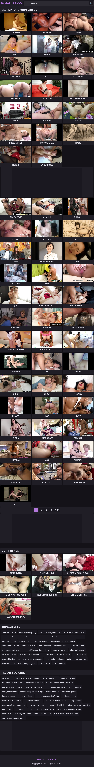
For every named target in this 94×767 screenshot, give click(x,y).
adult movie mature (77, 650)
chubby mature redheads (54, 659)
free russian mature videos (36, 637)
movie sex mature (69, 696)
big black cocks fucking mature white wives (73, 705)
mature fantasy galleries (71, 700)
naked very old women (22, 714)
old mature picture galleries (12, 687)
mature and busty (26, 696)
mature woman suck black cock (66, 714)
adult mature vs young (27, 632)
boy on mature (44, 663)
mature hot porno (69, 692)
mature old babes (63, 654)
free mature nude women (12, 650)
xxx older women (74, 687)
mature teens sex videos (32, 659)
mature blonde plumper (11, 659)
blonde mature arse (59, 650)
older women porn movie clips (31, 692)
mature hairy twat (52, 692)
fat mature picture (9, 654)
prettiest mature (47, 654)
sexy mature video (68, 678)
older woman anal (45, 646)
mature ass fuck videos (42, 714)
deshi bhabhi (7, 709)
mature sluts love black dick (12, 637)
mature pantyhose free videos (13, 705)
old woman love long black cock (69, 709)
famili (83, 632)
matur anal (6, 714)
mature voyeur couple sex (76, 659)
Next (57, 510)
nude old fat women (76, 646)
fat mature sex (7, 678)
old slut (22, 641)
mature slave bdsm (52, 700)
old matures (33, 709)
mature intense (59, 663)
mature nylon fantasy (75, 637)
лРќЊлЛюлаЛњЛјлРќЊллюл (13, 718)
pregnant (5, 641)
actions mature (60, 646)
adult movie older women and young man (44, 641)
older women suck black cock (37, 687)
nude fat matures (79, 654)
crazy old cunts (20, 709)
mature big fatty (68, 641)
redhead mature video (34, 683)
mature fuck (7, 663)
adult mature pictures (10, 646)
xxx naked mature (9, 632)
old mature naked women (29, 654)
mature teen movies (70, 632)
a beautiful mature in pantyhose (37, 650)
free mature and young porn (25, 663)
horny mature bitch (9, 692)
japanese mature (47, 709)
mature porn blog (58, 687)
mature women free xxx (33, 700)
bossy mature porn (9, 696)
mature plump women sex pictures (41, 705)
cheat (14, 641)
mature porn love (28, 646)
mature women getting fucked (47, 696)
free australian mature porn (13, 683)
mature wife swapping (50, 678)
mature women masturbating (27, 678)
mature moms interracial (11, 700)
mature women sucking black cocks (59, 683)
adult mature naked (56, 637)
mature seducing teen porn (49, 632)
